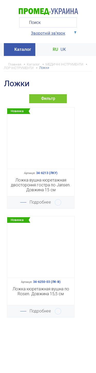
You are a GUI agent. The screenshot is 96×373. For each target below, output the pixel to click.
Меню (87, 49)
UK (63, 49)
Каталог (22, 49)
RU (55, 49)
